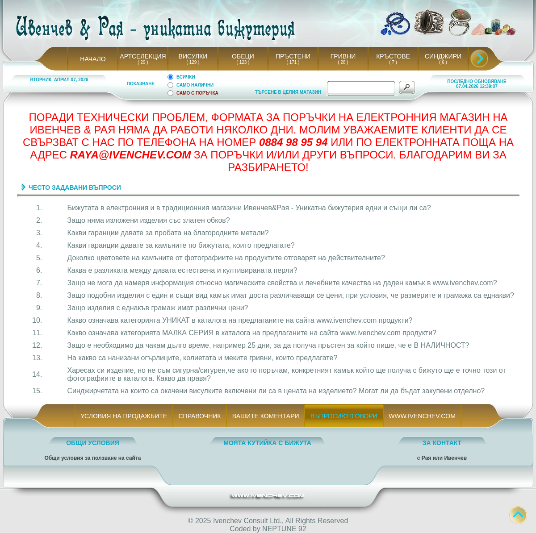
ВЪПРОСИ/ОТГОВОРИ (343, 416)
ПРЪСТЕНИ (293, 56)
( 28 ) (343, 62)
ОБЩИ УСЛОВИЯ (92, 442)
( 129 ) (193, 62)
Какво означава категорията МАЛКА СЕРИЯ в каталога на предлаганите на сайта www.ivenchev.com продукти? (251, 333)
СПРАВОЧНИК (199, 416)
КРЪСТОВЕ (393, 56)
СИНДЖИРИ (443, 56)
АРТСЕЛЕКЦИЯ (143, 56)
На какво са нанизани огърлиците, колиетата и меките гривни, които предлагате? (202, 358)
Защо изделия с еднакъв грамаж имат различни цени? (157, 308)
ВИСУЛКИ (193, 56)
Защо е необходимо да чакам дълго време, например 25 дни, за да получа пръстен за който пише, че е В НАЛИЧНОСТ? (268, 345)
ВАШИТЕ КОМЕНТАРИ (265, 416)
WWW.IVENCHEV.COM (422, 416)
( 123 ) (243, 62)
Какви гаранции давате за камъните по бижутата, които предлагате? (181, 245)
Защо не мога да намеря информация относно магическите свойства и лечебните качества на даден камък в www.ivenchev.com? (282, 283)
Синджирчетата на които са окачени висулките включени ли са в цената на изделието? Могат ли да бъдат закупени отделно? (276, 391)
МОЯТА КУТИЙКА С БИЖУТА (267, 442)
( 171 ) (293, 62)
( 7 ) (393, 62)
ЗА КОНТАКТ (442, 442)
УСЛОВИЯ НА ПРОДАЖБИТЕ (123, 416)
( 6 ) (443, 62)
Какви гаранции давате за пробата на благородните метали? (168, 233)
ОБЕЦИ (243, 56)
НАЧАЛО (92, 58)
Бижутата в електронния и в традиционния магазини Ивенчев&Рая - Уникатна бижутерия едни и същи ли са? (249, 208)
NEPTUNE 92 (284, 529)
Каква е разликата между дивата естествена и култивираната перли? (182, 270)
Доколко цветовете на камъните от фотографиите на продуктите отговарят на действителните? (226, 258)
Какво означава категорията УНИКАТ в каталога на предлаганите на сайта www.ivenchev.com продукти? (240, 320)
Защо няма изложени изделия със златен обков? (148, 220)
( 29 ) (143, 62)
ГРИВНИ (343, 56)
